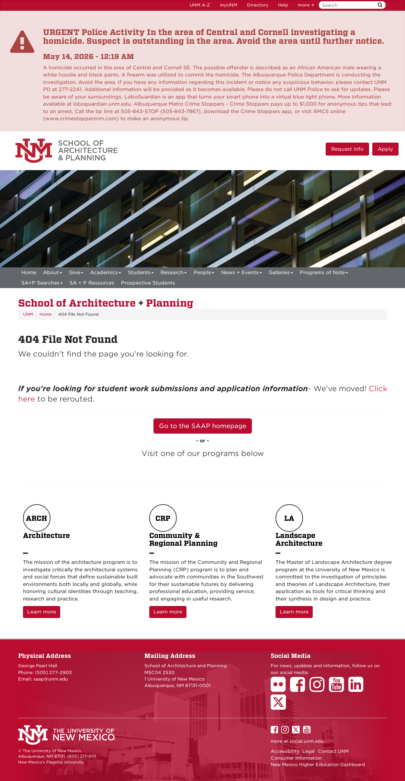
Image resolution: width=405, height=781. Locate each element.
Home (28, 272)
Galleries (281, 274)
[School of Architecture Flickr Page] (280, 689)
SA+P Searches (42, 284)
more (306, 5)
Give (76, 274)
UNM (28, 314)
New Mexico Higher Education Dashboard (318, 764)
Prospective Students (148, 283)
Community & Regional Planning (183, 526)
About (52, 274)
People (204, 274)
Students (141, 274)
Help (283, 5)
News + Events (241, 274)
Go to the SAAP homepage (202, 426)
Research (174, 274)
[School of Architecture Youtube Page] (338, 689)
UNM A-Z (200, 5)
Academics (105, 274)
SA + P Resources (92, 283)
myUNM (228, 5)
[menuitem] (28, 272)
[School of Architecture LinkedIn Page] (358, 689)
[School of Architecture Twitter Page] (280, 706)
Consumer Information (296, 758)
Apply (385, 149)
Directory (257, 5)
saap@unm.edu (50, 679)
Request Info (347, 149)
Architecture (46, 526)
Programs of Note (324, 274)
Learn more (43, 611)
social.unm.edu (306, 741)
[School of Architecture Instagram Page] (319, 689)
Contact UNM (333, 751)
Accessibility (285, 751)
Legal (308, 751)
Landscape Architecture (299, 526)
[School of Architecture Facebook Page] (299, 689)
